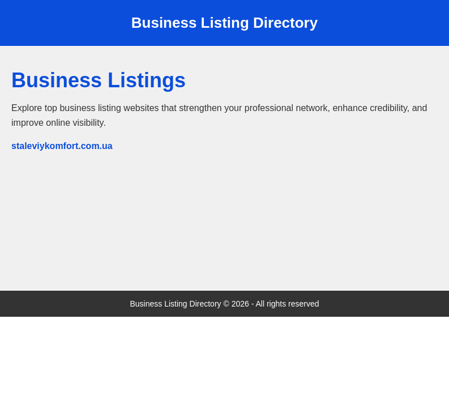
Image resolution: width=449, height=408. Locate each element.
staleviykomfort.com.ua (62, 146)
